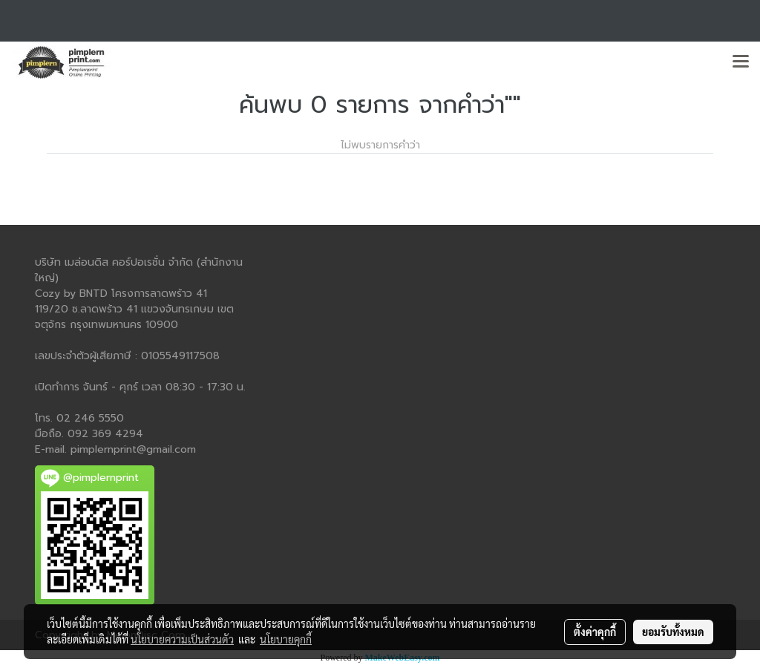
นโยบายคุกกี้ (286, 639)
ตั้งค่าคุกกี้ (595, 631)
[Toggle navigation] (740, 62)
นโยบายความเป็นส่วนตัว (182, 639)
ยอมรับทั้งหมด (673, 631)
